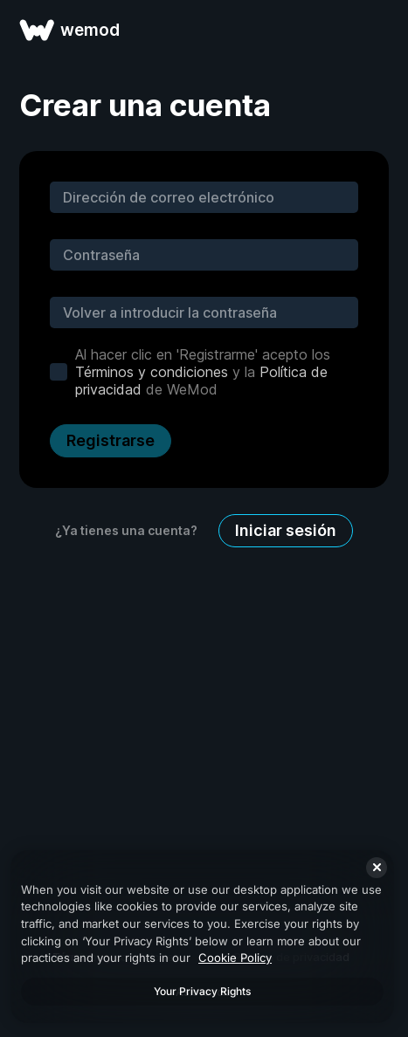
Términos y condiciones (151, 372)
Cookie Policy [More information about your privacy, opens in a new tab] (235, 958)
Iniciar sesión (285, 530)
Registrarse (110, 440)
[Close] (376, 867)
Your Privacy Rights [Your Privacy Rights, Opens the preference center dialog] (202, 991)
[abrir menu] (375, 29)
